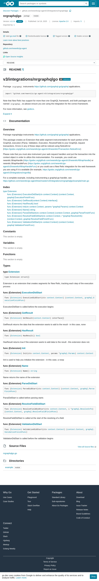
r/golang (6, 540)
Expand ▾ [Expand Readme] (7, 114)
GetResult (27, 313)
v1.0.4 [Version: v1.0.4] (9, 21)
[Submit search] (86, 3)
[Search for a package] (51, 3)
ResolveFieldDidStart (33, 404)
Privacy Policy (50, 565)
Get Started (33, 492)
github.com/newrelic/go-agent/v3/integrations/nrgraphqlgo (45, 11)
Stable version (82, 36)
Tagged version (61, 36)
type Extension (10, 191)
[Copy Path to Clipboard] (70, 11)
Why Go (7, 492)
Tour (29, 501)
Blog (78, 501)
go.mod (13, 36)
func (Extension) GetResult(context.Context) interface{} (32, 200)
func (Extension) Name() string (21, 210)
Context (59, 298)
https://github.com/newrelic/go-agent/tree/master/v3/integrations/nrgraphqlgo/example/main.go (46, 181)
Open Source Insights (13, 57)
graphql (88, 298)
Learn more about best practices (16, 40)
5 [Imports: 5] (77, 21)
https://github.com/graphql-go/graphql (51, 86)
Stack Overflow (33, 506)
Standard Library (58, 497)
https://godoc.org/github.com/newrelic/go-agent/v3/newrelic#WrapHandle (57, 160)
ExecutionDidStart (32, 292)
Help (29, 510)
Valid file (12, 36)
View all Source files (86, 447)
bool (38, 336)
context (50, 298)
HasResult (27, 330)
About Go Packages (60, 506)
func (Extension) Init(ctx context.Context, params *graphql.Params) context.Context (45, 207)
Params (71, 353)
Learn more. (21, 578)
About (79, 492)
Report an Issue (50, 569)
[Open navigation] (93, 3)
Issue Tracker (81, 506)
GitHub (6, 532)
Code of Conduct (83, 518)
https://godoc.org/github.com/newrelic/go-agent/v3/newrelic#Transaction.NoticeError (42, 149)
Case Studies (8, 501)
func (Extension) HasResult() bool (22, 204)
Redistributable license (37, 36)
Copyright (50, 558)
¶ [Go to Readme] (23, 69)
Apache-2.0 (63, 21)
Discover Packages (11, 11)
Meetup (6, 545)
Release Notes (82, 510)
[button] (4, 36)
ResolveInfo (86, 409)
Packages (57, 492)
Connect (7, 523)
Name (25, 366)
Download (80, 497)
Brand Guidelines (83, 514)
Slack (5, 536)
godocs (30, 109)
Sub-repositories (58, 501)
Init (23, 348)
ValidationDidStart (32, 424)
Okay (93, 576)
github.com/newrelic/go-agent (15, 48)
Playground (32, 497)
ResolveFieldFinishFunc (44, 412)
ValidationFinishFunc (15, 432)
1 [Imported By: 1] (9, 25)
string (34, 371)
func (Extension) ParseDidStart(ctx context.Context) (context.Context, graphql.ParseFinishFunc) (51, 213)
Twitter (5, 528)
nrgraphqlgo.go (10, 453)
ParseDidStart (29, 383)
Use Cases (7, 497)
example (9, 467)
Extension (14, 272)
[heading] (11, 4)
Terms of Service (50, 562)
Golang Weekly (9, 549)
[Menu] (49, 63)
